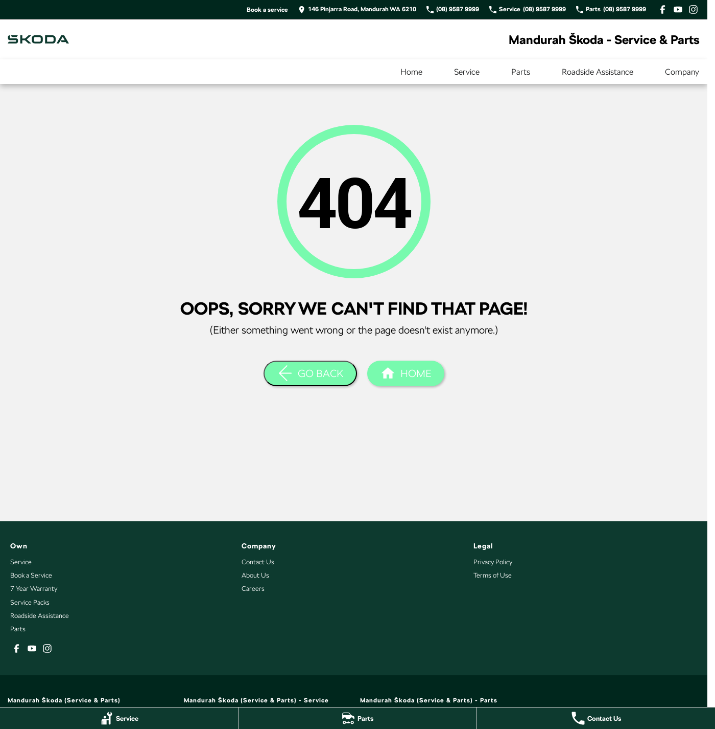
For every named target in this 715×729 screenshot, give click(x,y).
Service (467, 72)
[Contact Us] (596, 718)
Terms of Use (492, 575)
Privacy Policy (492, 562)
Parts (520, 72)
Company (682, 72)
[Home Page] (38, 39)
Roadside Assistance (597, 72)
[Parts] (357, 718)
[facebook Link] (662, 9)
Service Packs (30, 602)
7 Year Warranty (33, 588)
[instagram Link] (693, 9)
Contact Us (258, 562)
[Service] (119, 718)
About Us (255, 575)
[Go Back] (310, 373)
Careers (253, 588)
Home (411, 72)
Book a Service (31, 575)
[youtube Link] (678, 9)
